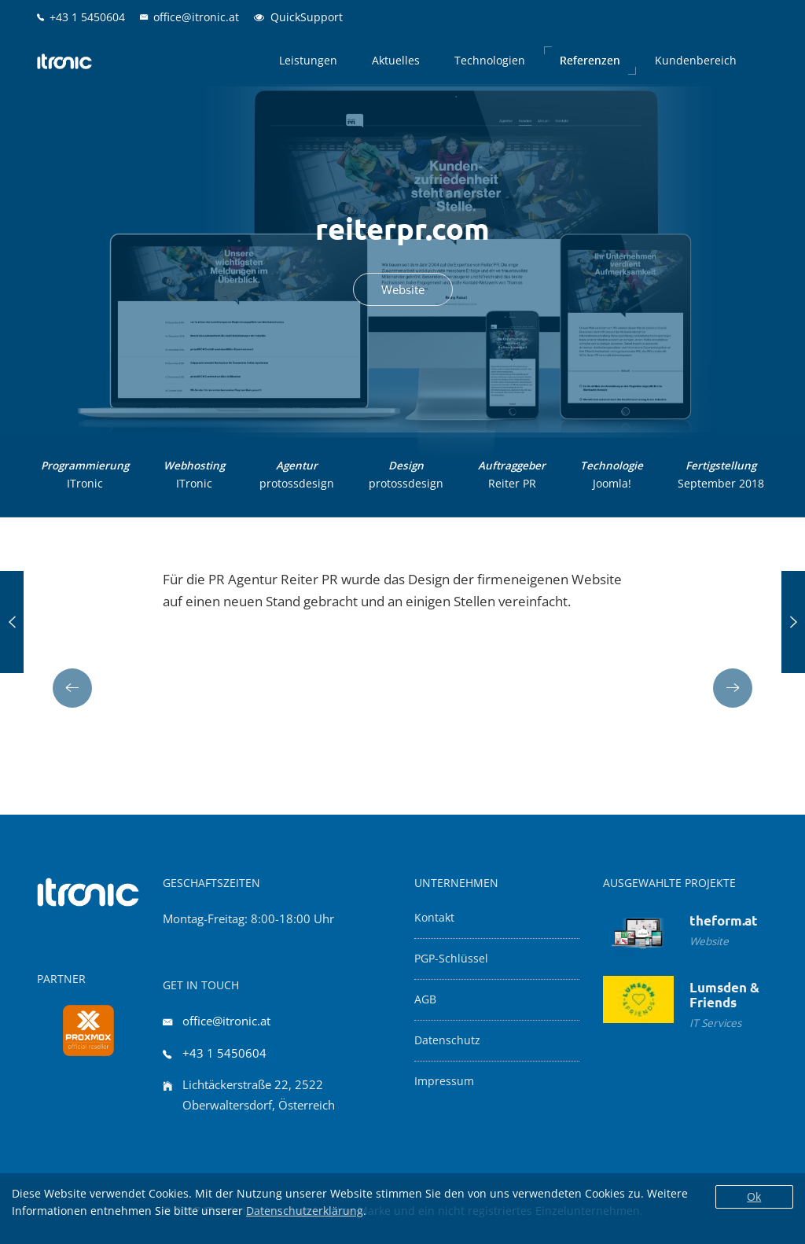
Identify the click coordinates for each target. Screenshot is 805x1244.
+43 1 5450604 (224, 1053)
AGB (425, 999)
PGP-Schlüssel (451, 958)
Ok (754, 1196)
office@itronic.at (226, 1021)
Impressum (444, 1081)
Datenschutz (447, 1040)
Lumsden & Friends (724, 995)
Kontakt (434, 918)
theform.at (723, 920)
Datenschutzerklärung (304, 1210)
